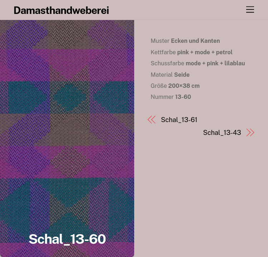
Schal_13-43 (222, 132)
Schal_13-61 (179, 120)
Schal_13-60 (67, 239)
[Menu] (250, 10)
